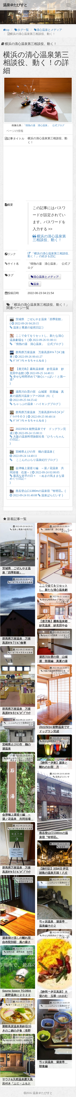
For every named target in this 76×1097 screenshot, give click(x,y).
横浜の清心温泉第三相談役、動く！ (49, 238)
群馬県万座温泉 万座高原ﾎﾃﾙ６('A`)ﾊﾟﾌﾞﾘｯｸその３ (16, 713)
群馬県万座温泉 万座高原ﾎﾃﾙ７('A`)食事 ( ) (37, 356)
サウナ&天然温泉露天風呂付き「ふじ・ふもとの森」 (17, 1083)
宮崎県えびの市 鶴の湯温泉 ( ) (34, 455)
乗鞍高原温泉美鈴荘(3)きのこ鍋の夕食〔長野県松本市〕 (16, 1030)
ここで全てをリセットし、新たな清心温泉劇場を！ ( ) (37, 340)
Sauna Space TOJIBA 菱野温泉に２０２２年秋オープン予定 (16, 995)
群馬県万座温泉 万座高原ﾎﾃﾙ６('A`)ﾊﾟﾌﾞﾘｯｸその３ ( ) (37, 416)
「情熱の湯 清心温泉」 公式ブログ (43, 125)
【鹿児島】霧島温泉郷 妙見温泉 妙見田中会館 (54, 625)
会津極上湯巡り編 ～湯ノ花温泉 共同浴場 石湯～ (17, 819)
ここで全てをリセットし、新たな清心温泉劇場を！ (53, 590)
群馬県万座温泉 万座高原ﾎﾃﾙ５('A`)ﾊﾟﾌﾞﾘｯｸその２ (16, 872)
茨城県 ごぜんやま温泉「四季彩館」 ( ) (38, 323)
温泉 (36, 284)
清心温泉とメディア (46, 276)
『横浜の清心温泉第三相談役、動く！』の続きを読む (49, 255)
